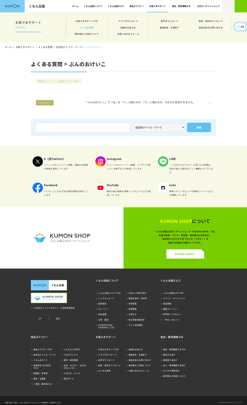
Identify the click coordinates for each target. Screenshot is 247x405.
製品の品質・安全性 (138, 298)
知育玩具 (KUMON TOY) (42, 366)
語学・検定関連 (71, 360)
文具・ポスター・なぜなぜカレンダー (75, 366)
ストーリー (103, 309)
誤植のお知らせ (128, 27)
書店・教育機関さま (181, 6)
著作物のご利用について (87, 33)
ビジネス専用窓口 (171, 370)
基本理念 (102, 303)
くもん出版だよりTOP (173, 293)
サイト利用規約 (136, 325)
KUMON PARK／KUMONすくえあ (106, 326)
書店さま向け (169, 355)
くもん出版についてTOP (109, 293)
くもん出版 (37, 6)
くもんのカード (40, 360)
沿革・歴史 (103, 320)
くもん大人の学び (72, 349)
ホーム (75, 6)
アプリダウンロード (128, 21)
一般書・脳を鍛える (42, 384)
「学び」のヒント (171, 320)
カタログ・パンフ (72, 373)
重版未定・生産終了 (169, 27)
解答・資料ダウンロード (211, 21)
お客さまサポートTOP (87, 21)
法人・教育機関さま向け (174, 365)
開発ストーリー (170, 309)
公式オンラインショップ (208, 6)
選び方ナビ (69, 378)
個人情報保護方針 (137, 320)
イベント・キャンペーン (174, 298)
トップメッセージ (106, 298)
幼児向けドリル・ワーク (59, 81)
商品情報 (167, 303)
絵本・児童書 (39, 378)
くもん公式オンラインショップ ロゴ (62, 238)
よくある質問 (86, 27)
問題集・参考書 (40, 373)
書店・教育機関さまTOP (174, 349)
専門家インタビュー (172, 314)
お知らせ (133, 314)
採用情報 (133, 309)
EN (242, 26)
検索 (228, 6)
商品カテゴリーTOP (42, 349)
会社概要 (102, 314)
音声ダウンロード (169, 21)
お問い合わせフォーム (128, 33)
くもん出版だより (116, 6)
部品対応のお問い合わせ (211, 27)
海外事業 (133, 303)
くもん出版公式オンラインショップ (241, 6)
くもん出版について (93, 6)
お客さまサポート (157, 6)
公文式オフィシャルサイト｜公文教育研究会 (54, 307)
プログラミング (71, 355)
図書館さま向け (170, 360)
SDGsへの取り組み (137, 293)
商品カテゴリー (137, 6)
